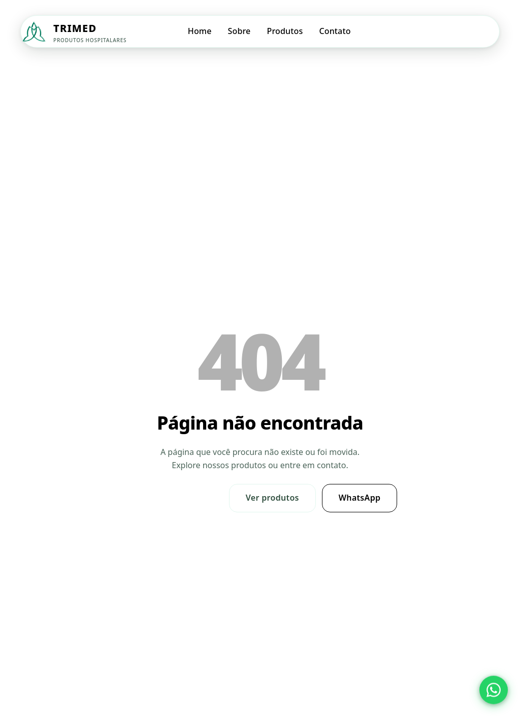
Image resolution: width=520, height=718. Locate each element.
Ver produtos (272, 497)
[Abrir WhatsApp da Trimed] (493, 690)
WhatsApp (360, 497)
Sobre (239, 31)
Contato (334, 31)
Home (200, 31)
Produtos (285, 31)
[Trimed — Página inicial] (73, 31)
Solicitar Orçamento (455, 31)
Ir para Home (173, 497)
